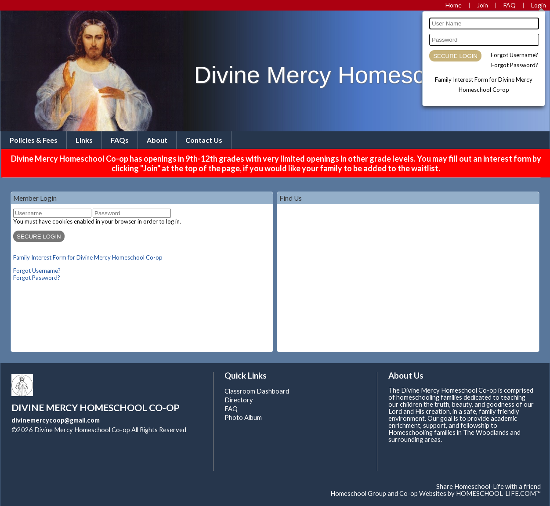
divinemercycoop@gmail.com (55, 420)
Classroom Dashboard (256, 391)
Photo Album (243, 417)
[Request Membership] (482, 5)
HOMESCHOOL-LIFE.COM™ (498, 493)
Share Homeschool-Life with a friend (488, 486)
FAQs (120, 140)
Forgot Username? (514, 54)
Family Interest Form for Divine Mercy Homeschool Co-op (88, 257)
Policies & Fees (34, 140)
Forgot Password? (514, 65)
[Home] (453, 5)
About (157, 140)
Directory (238, 400)
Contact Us (203, 140)
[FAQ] (509, 5)
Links (84, 140)
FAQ (231, 408)
